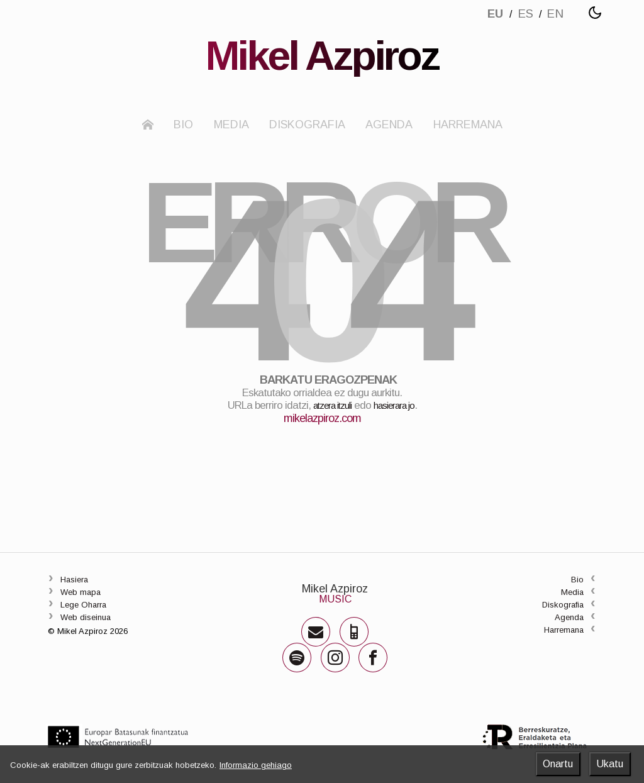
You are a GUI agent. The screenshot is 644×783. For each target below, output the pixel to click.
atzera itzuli (327, 429)
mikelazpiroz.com (322, 441)
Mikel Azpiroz (334, 611)
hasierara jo (399, 429)
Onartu (558, 763)
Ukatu (609, 763)
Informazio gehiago (255, 765)
